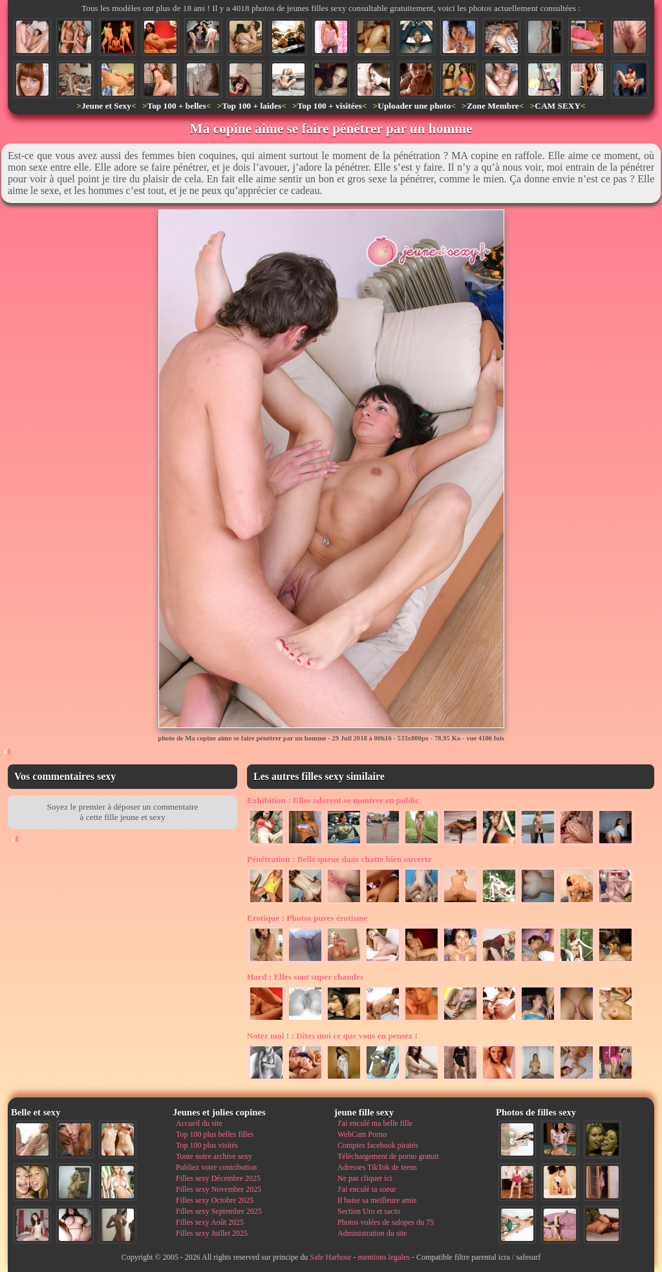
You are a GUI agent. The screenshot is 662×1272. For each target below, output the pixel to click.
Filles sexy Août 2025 (210, 1222)
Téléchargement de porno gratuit (388, 1156)
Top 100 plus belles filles (214, 1134)
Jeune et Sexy (106, 106)
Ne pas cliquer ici (364, 1178)
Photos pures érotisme (307, 918)
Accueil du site (199, 1123)
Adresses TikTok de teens (377, 1167)
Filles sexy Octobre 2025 (214, 1200)
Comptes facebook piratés (377, 1145)
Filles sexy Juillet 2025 (212, 1233)
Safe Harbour (330, 1257)
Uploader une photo (414, 106)
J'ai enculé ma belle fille (374, 1123)
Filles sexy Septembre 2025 (219, 1211)
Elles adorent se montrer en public (333, 800)
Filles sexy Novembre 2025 (218, 1189)
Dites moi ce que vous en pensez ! (332, 1035)
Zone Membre (493, 106)
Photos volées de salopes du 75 (385, 1222)
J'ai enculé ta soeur (366, 1189)
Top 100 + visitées (329, 106)
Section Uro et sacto (368, 1211)
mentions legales (384, 1257)
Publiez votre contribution (216, 1167)
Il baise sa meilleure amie (377, 1200)
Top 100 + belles (176, 106)
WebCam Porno (362, 1134)
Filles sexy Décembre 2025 (218, 1178)
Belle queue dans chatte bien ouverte (339, 859)
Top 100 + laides (251, 106)
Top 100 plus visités (207, 1145)
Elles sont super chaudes (305, 977)
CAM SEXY (558, 106)
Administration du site (372, 1233)
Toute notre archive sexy (214, 1156)
